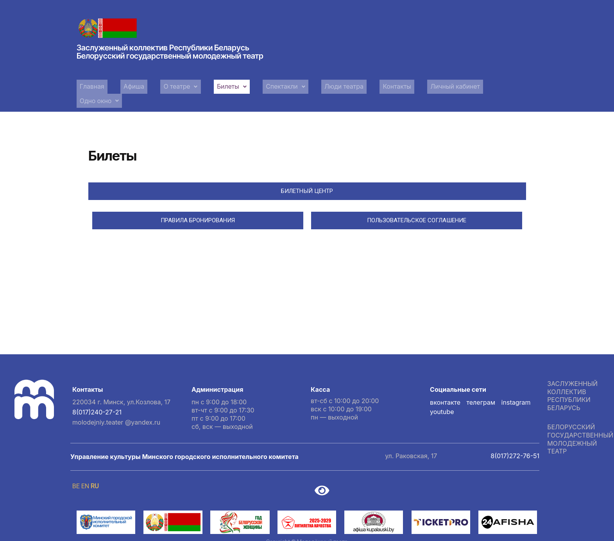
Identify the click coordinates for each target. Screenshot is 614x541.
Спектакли (272, 85)
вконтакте (445, 386)
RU (94, 469)
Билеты (221, 85)
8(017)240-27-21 (97, 396)
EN (85, 469)
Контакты (379, 85)
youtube (442, 395)
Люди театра (329, 85)
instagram (516, 386)
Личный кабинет (436, 85)
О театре (173, 85)
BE (76, 469)
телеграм (481, 386)
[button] (173, 86)
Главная (90, 85)
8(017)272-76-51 (514, 439)
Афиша (129, 85)
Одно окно (498, 85)
